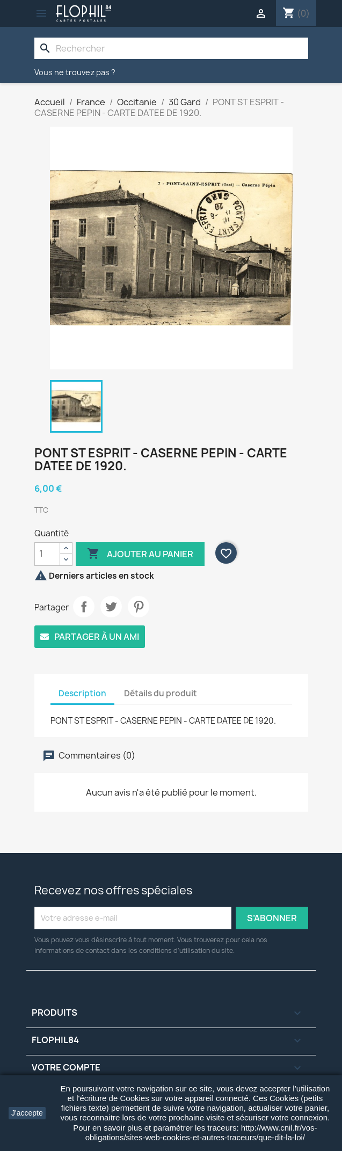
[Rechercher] (171, 48)
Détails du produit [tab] (160, 693)
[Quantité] (47, 554)
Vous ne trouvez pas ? (74, 72)
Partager (83, 606)
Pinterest (138, 606)
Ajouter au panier (140, 554)
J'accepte (27, 1113)
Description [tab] (82, 693)
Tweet (111, 606)
